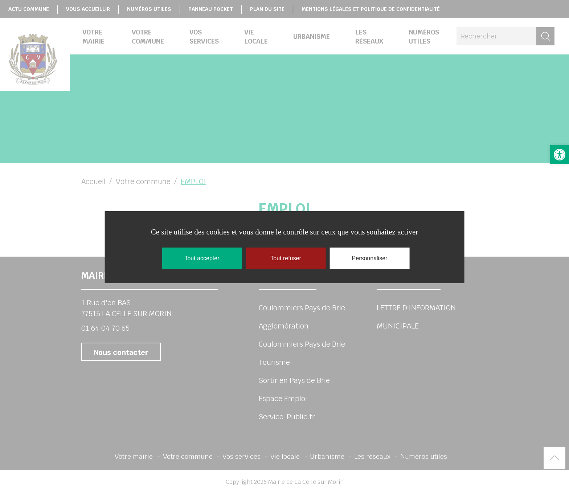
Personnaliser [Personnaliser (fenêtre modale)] (370, 258)
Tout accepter (201, 258)
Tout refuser (285, 258)
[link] (559, 154)
